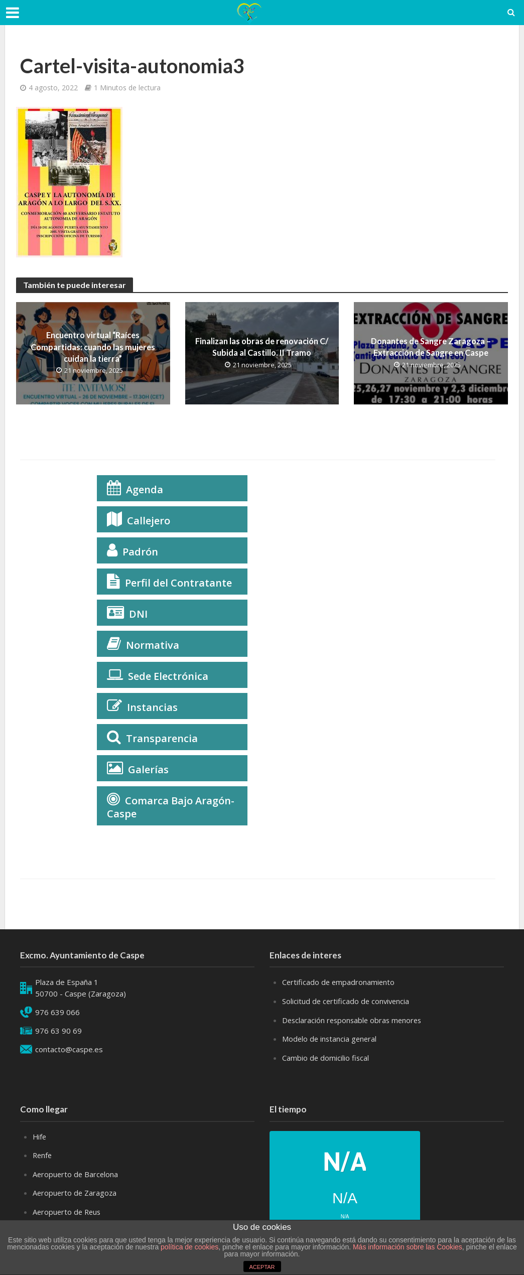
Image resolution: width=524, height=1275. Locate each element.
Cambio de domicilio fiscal (326, 1057)
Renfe (43, 1154)
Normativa (152, 645)
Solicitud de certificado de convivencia (347, 1001)
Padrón (140, 551)
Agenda (144, 489)
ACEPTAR (262, 1267)
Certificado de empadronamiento (339, 982)
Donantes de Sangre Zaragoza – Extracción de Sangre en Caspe (430, 346)
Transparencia (162, 738)
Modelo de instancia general (330, 1038)
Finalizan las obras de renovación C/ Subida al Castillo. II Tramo (261, 346)
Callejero (148, 520)
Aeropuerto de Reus (68, 1209)
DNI (138, 614)
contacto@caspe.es (69, 1049)
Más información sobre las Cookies (406, 1247)
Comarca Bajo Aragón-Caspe (170, 807)
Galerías (148, 769)
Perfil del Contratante (178, 583)
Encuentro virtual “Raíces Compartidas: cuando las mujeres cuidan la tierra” (93, 347)
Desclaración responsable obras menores (354, 1020)
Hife (40, 1135)
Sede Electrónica (168, 676)
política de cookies (189, 1247)
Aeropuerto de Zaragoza (75, 1191)
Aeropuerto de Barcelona (76, 1172)
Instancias (152, 707)
